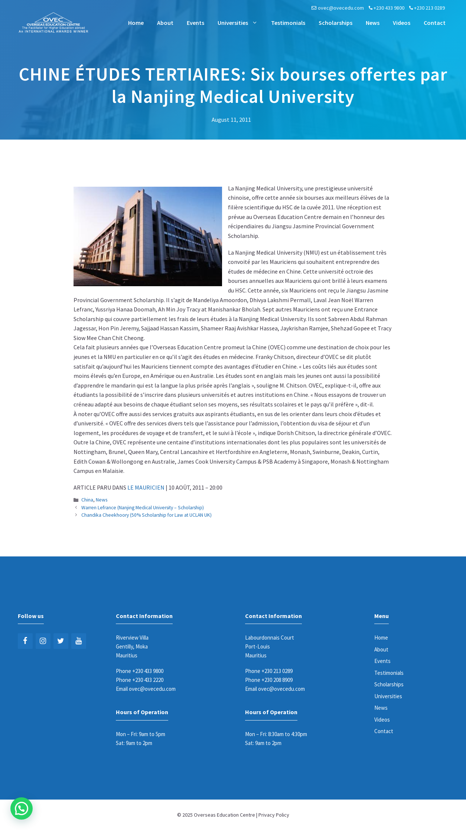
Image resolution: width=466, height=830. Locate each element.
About (165, 22)
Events (195, 22)
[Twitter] (60, 641)
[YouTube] (78, 641)
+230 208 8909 (277, 679)
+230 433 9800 (389, 7)
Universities (241, 22)
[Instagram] (43, 641)
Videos (401, 22)
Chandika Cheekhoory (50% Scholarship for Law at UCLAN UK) (146, 515)
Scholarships (335, 22)
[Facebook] (25, 641)
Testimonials (288, 22)
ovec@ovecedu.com (341, 7)
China (87, 500)
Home (136, 22)
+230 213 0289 (429, 7)
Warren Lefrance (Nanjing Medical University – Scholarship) (142, 507)
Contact (435, 22)
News (372, 22)
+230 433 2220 (147, 679)
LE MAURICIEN (145, 487)
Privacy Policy (273, 814)
